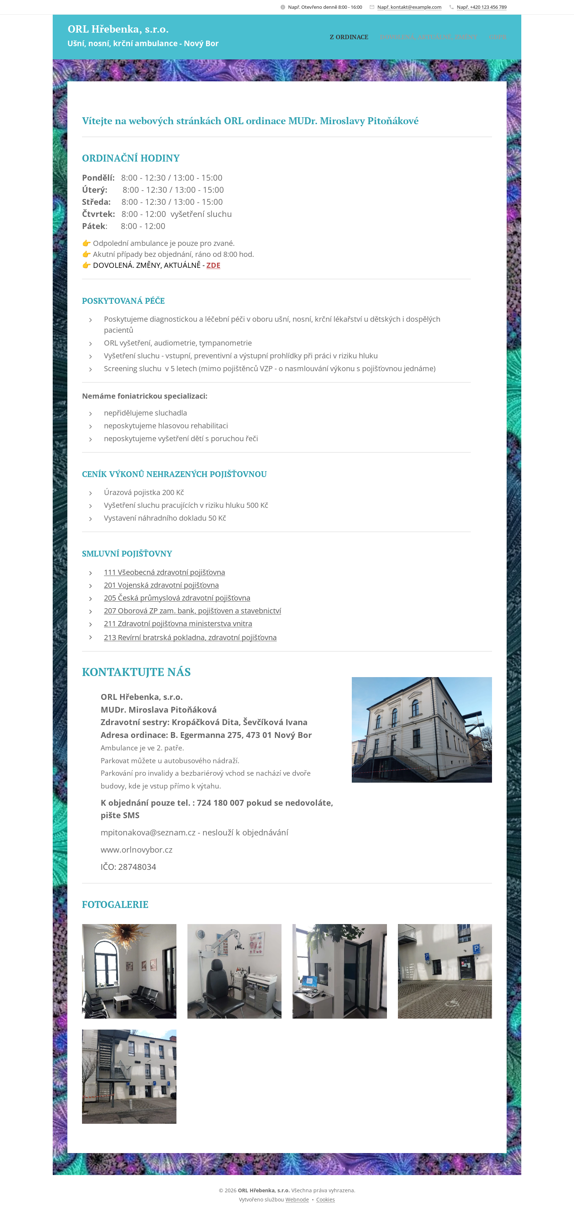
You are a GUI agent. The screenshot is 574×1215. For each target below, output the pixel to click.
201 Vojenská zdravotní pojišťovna (161, 585)
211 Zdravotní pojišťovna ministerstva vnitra (178, 623)
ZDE (213, 265)
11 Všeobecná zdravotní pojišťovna (166, 572)
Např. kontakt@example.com (409, 7)
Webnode (297, 1199)
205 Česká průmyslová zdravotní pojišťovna (177, 598)
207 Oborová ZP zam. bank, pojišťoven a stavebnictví (192, 611)
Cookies (325, 1199)
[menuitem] (351, 37)
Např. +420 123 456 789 (482, 7)
